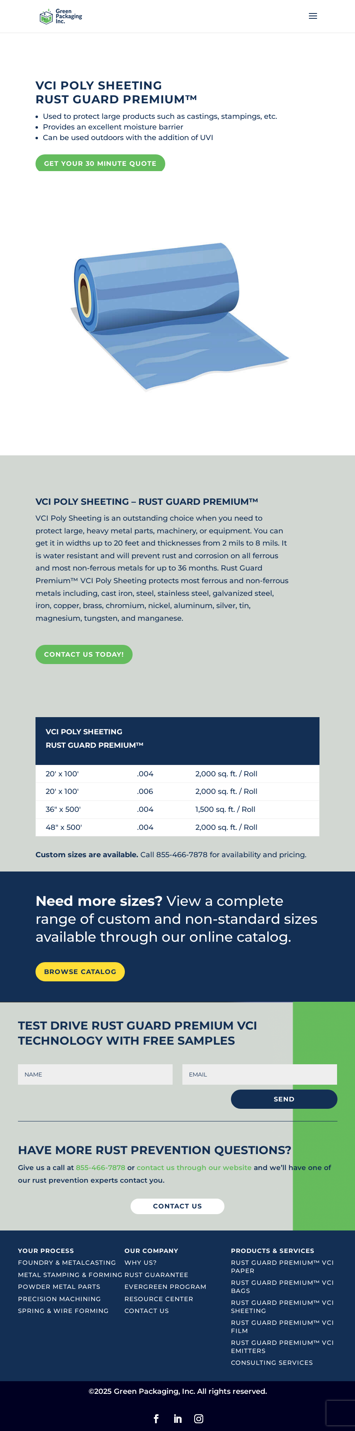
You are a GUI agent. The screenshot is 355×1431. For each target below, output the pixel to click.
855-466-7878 (100, 1168)
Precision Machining (59, 1299)
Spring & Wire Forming (63, 1311)
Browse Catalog (80, 972)
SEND (284, 1099)
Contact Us (146, 1311)
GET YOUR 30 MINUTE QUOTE (100, 163)
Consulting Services (272, 1362)
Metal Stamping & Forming (70, 1275)
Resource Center (158, 1299)
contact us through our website (194, 1168)
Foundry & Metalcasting (67, 1262)
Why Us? (140, 1262)
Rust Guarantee (156, 1275)
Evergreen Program (165, 1287)
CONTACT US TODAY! (84, 654)
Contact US (177, 1206)
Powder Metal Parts (59, 1287)
